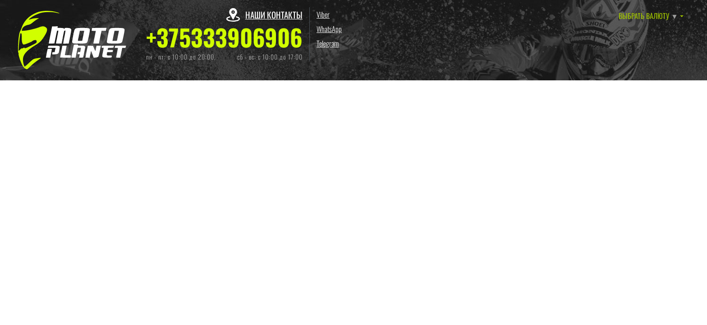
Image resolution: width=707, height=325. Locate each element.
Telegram (328, 43)
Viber (323, 14)
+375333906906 (224, 37)
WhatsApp (329, 28)
